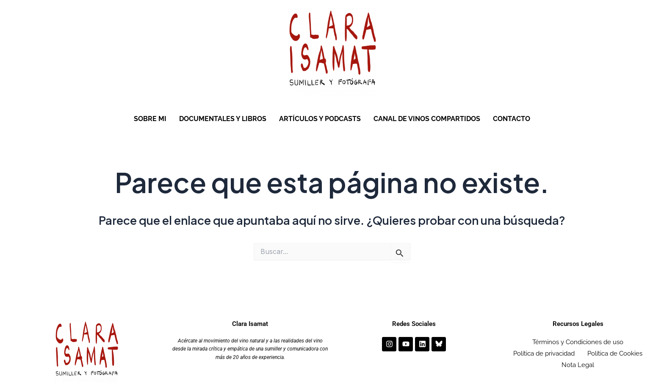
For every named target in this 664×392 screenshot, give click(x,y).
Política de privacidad (544, 351)
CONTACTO (511, 119)
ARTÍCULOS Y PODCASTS (320, 119)
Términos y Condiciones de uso (577, 341)
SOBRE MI (150, 119)
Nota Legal (578, 361)
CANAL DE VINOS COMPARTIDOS (427, 119)
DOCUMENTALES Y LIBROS (222, 119)
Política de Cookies (614, 351)
